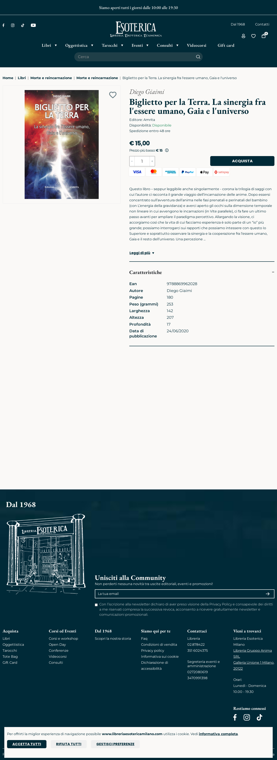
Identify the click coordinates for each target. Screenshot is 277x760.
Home (8, 78)
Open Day (57, 645)
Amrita (149, 120)
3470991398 (197, 678)
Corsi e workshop (63, 639)
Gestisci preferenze (115, 744)
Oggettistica (13, 645)
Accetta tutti (26, 744)
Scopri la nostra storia (113, 639)
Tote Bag (10, 657)
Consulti (56, 663)
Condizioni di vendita (159, 645)
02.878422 (196, 645)
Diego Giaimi (146, 91)
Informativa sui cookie (160, 657)
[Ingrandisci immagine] (5, 87)
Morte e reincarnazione (51, 78)
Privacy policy (152, 651)
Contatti (262, 24)
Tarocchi (10, 651)
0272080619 (197, 672)
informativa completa (218, 734)
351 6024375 (197, 651)
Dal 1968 (238, 24)
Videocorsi (58, 657)
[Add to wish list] (112, 95)
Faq (144, 639)
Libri (22, 78)
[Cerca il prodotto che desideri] (134, 56)
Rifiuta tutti (68, 744)
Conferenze (59, 651)
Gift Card (10, 663)
